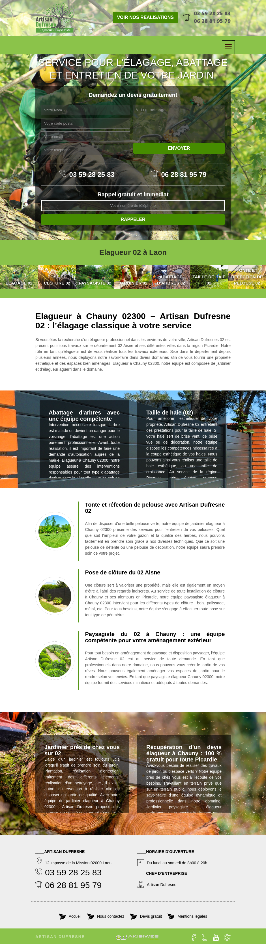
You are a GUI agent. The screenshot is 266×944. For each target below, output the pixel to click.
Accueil (75, 916)
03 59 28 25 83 (212, 13)
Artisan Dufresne (60, 936)
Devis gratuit (151, 916)
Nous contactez (111, 916)
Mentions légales (192, 916)
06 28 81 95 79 (212, 21)
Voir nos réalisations (145, 17)
